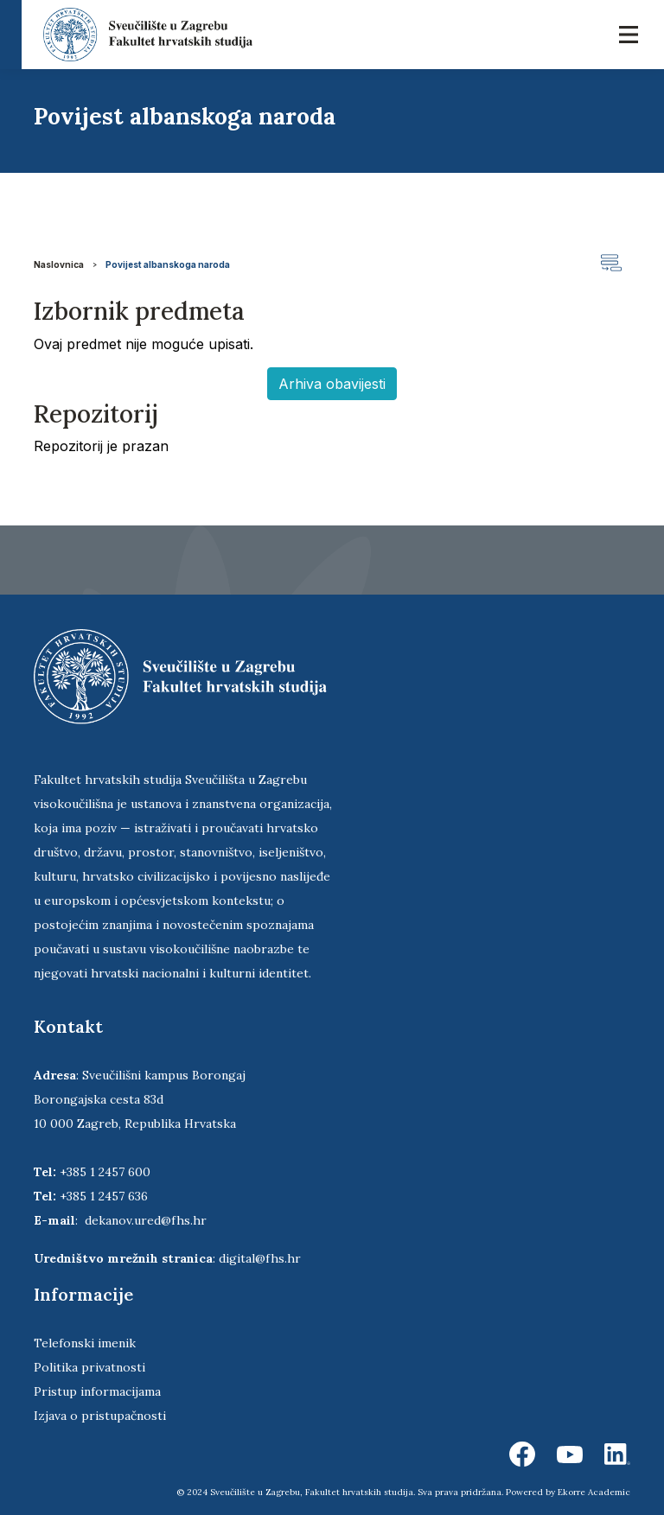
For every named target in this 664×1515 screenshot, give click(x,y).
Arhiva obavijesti (332, 383)
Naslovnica (59, 264)
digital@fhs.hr (260, 1258)
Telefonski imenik (85, 1343)
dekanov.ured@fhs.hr (146, 1220)
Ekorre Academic (594, 1492)
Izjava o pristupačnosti (100, 1415)
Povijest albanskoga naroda (167, 264)
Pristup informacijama (97, 1391)
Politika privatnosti (89, 1367)
